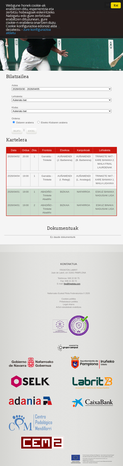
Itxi (116, 5)
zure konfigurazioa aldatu (28, 31)
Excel (31, 131)
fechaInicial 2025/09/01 (61, 89)
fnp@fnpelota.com (72, 284)
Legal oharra (68, 304)
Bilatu (16, 131)
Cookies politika (68, 299)
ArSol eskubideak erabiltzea (68, 307)
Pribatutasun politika (68, 301)
